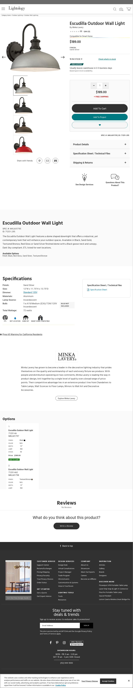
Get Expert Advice (44, 597)
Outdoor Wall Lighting (31, 15)
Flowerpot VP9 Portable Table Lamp (113, 586)
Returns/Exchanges (44, 569)
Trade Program (64, 576)
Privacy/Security (43, 576)
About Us (84, 565)
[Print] (55, 163)
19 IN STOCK (76, 59)
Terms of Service (49, 634)
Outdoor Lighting (17, 15)
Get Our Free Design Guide (18, 597)
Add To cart (14, 460)
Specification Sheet (98, 290)
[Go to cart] (129, 8)
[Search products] (114, 9)
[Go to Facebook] (51, 644)
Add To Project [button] (99, 117)
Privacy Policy (86, 632)
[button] (3, 8)
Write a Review (66, 526)
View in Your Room (65, 586)
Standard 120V (30, 292)
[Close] (129, 681)
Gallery (102, 569)
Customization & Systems (68, 583)
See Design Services (84, 185)
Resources (62, 600)
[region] (66, 681)
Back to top (66, 547)
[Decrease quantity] (94, 86)
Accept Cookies (108, 681)
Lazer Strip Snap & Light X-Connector (113, 589)
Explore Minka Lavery (66, 399)
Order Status (42, 583)
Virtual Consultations (66, 569)
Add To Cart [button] (99, 108)
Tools (60, 597)
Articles (102, 565)
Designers (103, 576)
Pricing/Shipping (43, 572)
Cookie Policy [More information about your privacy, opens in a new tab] (60, 685)
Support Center (43, 565)
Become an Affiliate (88, 579)
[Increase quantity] (106, 86)
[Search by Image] (121, 9)
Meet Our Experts (88, 572)
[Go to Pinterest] (39, 163)
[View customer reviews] (76, 643)
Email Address (47, 626)
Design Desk (63, 565)
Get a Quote (42, 593)
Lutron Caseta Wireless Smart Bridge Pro (114, 600)
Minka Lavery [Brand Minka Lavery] (77, 27)
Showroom (85, 569)
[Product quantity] (100, 86)
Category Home (6, 15)
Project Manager (64, 572)
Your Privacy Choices (45, 580)
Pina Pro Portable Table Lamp (110, 593)
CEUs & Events (63, 579)
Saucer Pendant (105, 596)
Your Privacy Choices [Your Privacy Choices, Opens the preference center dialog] (90, 681)
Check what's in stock (107, 59)
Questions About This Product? (115, 184)
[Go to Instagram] (64, 644)
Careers (84, 576)
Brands (101, 572)
